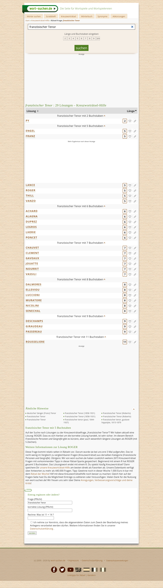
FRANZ (30, 136)
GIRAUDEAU (34, 326)
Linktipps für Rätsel (76, 575)
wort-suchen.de (58, 560)
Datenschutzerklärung (42, 528)
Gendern (91, 575)
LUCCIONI (33, 295)
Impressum (73, 560)
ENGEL (30, 130)
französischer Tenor (36, 416)
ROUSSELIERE (35, 341)
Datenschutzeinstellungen (117, 561)
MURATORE (34, 300)
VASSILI (31, 274)
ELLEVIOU (33, 289)
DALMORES (33, 284)
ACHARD (32, 211)
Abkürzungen (119, 16)
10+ (98, 38)
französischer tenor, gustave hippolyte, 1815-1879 (115, 421)
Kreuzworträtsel (68, 16)
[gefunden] (130, 121)
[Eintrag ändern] (135, 121)
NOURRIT (32, 268)
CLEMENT (32, 253)
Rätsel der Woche (40, 473)
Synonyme (102, 16)
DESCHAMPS (34, 321)
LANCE (30, 185)
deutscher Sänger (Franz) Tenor (41, 413)
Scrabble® (51, 16)
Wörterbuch (86, 16)
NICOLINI (32, 305)
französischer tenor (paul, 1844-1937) (79, 421)
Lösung (31, 111)
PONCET (31, 237)
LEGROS (31, 227)
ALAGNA (32, 216)
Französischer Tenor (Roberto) (117, 416)
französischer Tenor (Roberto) (117, 413)
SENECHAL (33, 311)
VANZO (31, 201)
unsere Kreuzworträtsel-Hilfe (55, 467)
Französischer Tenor (36, 419)
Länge (131, 111)
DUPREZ (31, 221)
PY (27, 120)
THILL (30, 195)
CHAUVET (32, 247)
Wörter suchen (34, 16)
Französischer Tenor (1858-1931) (80, 416)
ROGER (30, 190)
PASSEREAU (34, 331)
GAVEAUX (32, 258)
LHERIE (31, 232)
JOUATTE (32, 263)
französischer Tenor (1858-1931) (80, 413)
